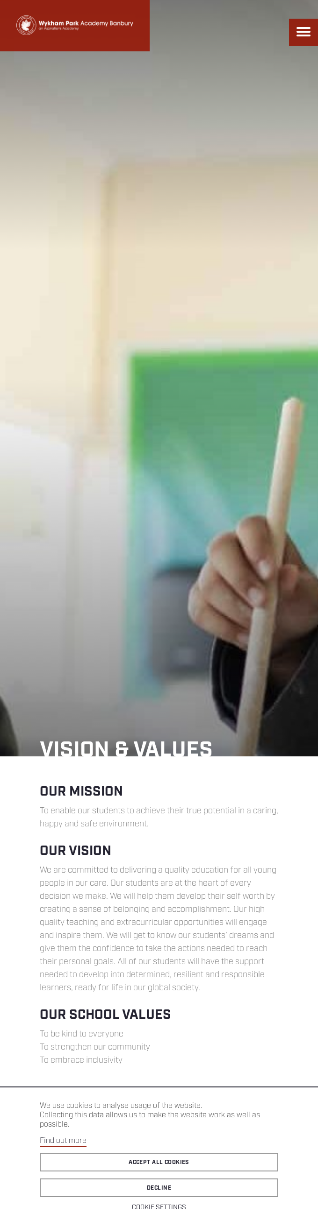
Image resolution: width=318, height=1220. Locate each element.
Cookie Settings (159, 1207)
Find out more (63, 1141)
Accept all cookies (159, 1162)
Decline (159, 1188)
